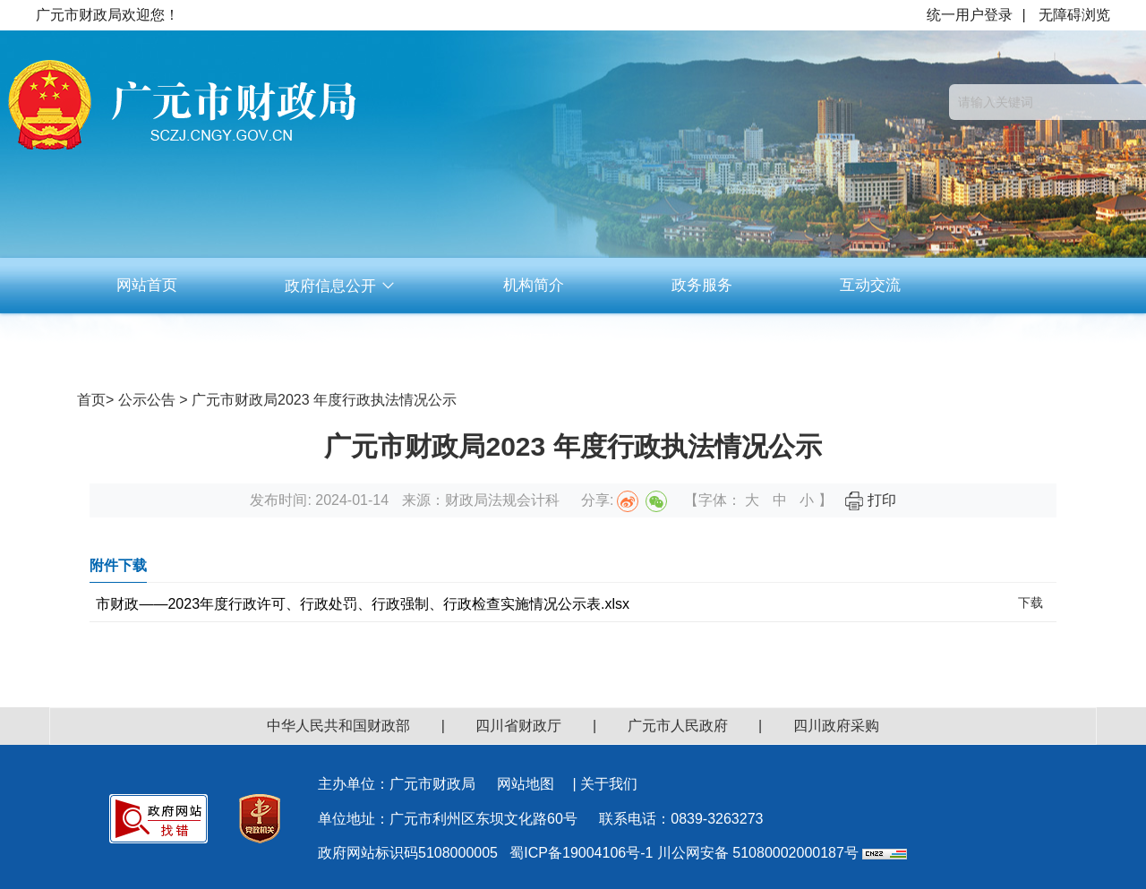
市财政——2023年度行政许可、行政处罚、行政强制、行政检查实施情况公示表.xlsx (362, 603)
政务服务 (701, 285)
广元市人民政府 (678, 725)
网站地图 (525, 783)
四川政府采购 (836, 725)
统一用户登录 (970, 14)
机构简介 (533, 285)
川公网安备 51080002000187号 (758, 852)
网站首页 (146, 285)
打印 (870, 500)
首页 (91, 399)
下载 (1030, 602)
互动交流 (870, 285)
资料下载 (533, 340)
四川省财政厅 (518, 725)
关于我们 (608, 783)
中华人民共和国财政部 (338, 725)
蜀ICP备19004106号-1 (581, 852)
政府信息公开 (340, 286)
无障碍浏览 (1074, 14)
